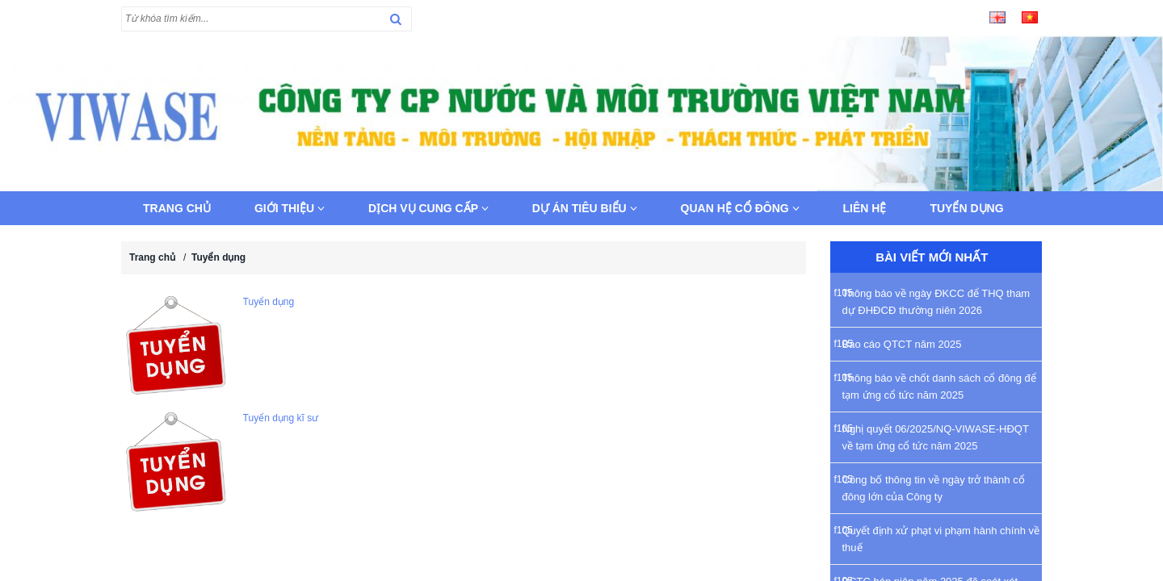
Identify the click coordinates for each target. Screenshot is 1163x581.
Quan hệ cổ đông (740, 208)
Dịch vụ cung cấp (428, 208)
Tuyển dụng (966, 208)
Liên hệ (865, 208)
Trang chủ (177, 208)
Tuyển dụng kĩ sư (281, 418)
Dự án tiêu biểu (584, 208)
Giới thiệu (289, 208)
